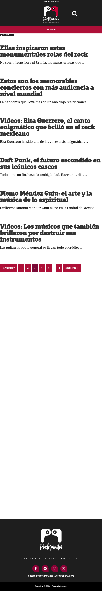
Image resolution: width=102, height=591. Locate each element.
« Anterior (8, 267)
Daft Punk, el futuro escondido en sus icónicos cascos (50, 163)
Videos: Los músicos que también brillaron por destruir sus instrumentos (49, 233)
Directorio (33, 576)
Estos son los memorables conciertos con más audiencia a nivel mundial (47, 87)
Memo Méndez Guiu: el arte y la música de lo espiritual (46, 197)
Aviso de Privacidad (64, 576)
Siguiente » (71, 267)
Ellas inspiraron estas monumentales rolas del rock (44, 51)
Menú (52, 29)
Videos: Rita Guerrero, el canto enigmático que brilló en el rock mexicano (47, 127)
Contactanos (46, 576)
